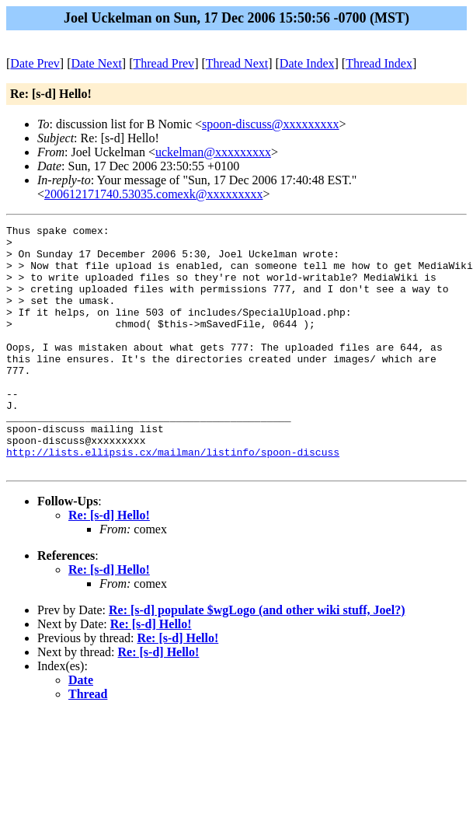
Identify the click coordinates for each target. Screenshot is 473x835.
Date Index (307, 63)
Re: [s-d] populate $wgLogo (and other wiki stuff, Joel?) (257, 659)
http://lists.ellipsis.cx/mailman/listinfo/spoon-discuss (172, 498)
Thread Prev (163, 63)
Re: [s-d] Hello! (109, 564)
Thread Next (237, 63)
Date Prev (35, 63)
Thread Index (379, 63)
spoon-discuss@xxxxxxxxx (270, 124)
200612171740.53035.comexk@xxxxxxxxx (153, 194)
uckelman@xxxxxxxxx (213, 152)
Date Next (96, 63)
